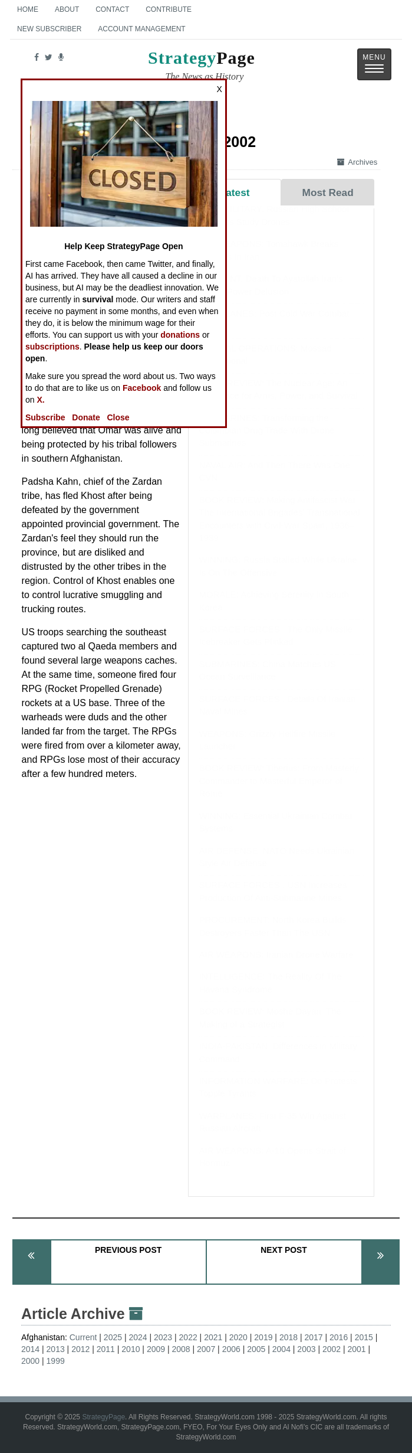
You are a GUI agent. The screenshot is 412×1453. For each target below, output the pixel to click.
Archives (357, 162)
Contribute (169, 9)
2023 (163, 1337)
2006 (231, 1349)
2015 (364, 1337)
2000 (30, 1361)
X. (40, 399)
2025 (113, 1337)
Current (83, 1337)
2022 (188, 1337)
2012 (80, 1349)
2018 (288, 1337)
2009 (156, 1349)
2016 (338, 1337)
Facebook (142, 388)
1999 (56, 1361)
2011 (106, 1349)
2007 (206, 1349)
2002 (331, 1349)
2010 (130, 1349)
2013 (56, 1349)
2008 (181, 1349)
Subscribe (45, 417)
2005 (256, 1349)
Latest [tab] (235, 192)
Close (118, 417)
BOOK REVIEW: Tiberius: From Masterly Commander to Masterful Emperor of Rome (278, 792)
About (67, 9)
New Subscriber (49, 29)
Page (201, 67)
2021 (213, 1337)
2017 (313, 1337)
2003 (306, 1349)
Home (27, 9)
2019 (263, 1337)
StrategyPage (103, 1417)
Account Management (141, 29)
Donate (86, 417)
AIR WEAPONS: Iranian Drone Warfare (276, 966)
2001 (357, 1349)
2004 (281, 1349)
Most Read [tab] (328, 192)
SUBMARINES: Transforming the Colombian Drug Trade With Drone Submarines (266, 442)
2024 (137, 1337)
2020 (238, 1337)
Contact (112, 9)
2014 (30, 1349)
